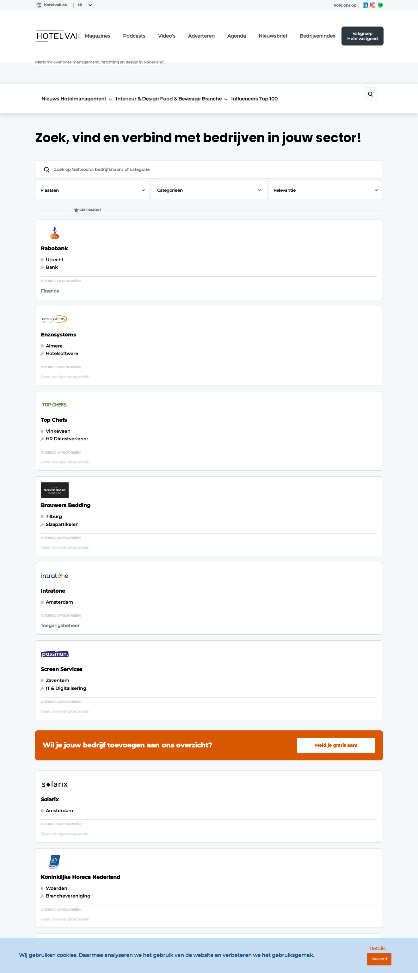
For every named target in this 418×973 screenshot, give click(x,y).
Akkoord (394, 963)
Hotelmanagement (92, 60)
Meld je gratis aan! (336, 393)
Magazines (136, 30)
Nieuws (50, 60)
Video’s (196, 30)
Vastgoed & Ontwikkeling (64, 769)
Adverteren (226, 30)
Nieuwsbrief (288, 30)
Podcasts (167, 30)
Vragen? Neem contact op (331, 688)
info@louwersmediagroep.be (345, 885)
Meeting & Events (55, 782)
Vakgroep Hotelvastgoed (368, 30)
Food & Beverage (207, 60)
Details (364, 963)
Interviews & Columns (60, 854)
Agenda (256, 30)
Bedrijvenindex (326, 30)
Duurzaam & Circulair (59, 842)
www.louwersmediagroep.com (347, 918)
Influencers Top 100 (298, 60)
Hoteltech (46, 830)
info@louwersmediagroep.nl (344, 790)
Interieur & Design (154, 60)
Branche (247, 60)
